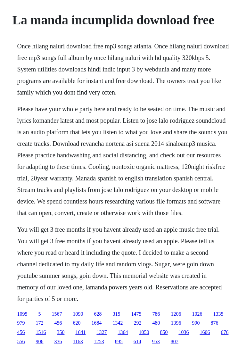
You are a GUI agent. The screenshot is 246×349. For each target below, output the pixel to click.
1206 (176, 314)
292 (137, 323)
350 (60, 332)
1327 (101, 332)
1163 (78, 341)
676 (224, 332)
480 (156, 323)
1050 (144, 332)
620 (76, 323)
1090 (78, 314)
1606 (205, 332)
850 (164, 332)
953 (156, 341)
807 (174, 341)
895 (119, 341)
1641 (80, 332)
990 (196, 323)
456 (58, 323)
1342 (117, 323)
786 (156, 314)
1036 (183, 332)
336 (58, 341)
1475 (136, 314)
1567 (57, 314)
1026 (197, 314)
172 (39, 323)
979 (21, 323)
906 (39, 341)
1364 (123, 332)
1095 (22, 314)
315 (116, 314)
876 (214, 323)
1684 (96, 323)
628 (98, 314)
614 (137, 341)
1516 (41, 332)
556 (21, 341)
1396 (176, 323)
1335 (218, 314)
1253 (99, 341)
